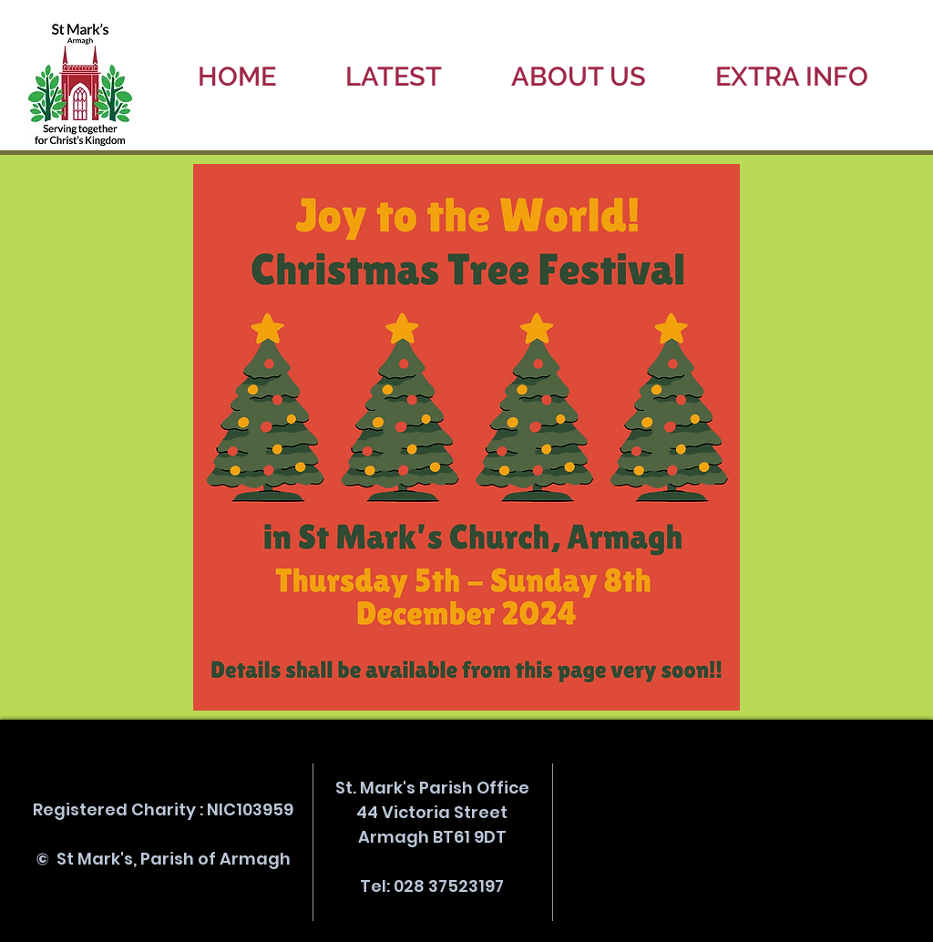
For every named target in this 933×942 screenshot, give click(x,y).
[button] (394, 76)
